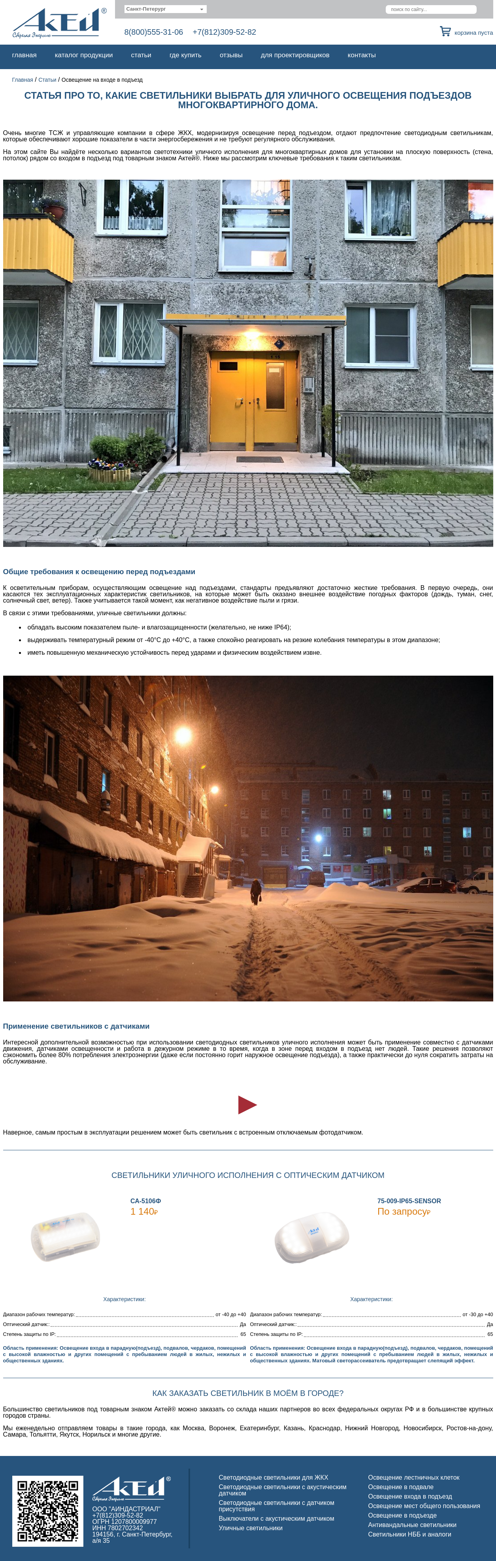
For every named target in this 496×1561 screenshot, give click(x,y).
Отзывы (231, 55)
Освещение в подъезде (402, 1515)
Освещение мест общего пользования (424, 1506)
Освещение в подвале (401, 1487)
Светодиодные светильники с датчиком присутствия (277, 1505)
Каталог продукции (84, 55)
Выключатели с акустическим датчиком (276, 1518)
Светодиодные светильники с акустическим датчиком (283, 1490)
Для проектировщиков (295, 55)
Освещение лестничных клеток (414, 1477)
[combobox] (165, 9)
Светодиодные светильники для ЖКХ (273, 1477)
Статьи (141, 55)
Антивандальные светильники (412, 1525)
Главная (24, 55)
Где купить (186, 55)
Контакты (362, 55)
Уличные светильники (251, 1528)
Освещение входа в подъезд (410, 1496)
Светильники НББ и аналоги (410, 1534)
